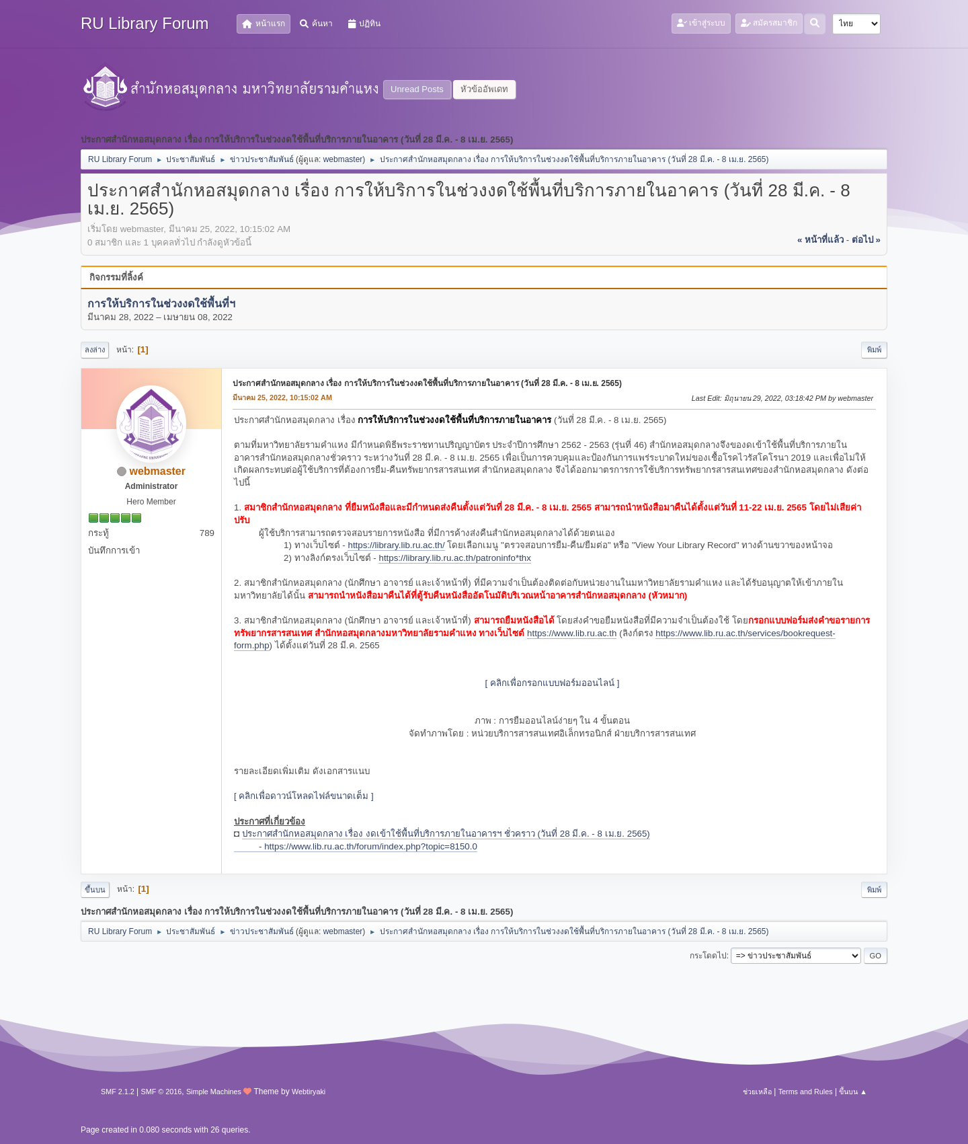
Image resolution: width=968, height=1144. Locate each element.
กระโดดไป (708, 955)
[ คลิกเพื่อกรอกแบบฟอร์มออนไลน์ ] (552, 683)
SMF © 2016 (161, 1092)
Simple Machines (213, 1092)
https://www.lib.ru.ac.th (571, 633)
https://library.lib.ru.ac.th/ (396, 545)
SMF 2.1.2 (117, 1092)
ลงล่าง (95, 350)
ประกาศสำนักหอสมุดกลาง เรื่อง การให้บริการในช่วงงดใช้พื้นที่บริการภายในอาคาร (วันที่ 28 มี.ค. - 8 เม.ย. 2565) (427, 383)
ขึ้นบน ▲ (853, 1092)
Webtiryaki (308, 1092)
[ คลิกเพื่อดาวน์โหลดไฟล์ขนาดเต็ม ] (304, 796)
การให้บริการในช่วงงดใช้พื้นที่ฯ (161, 303)
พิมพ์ (874, 350)
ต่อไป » (866, 240)
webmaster (343, 159)
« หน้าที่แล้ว (820, 240)
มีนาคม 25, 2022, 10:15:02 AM (282, 397)
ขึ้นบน (95, 890)
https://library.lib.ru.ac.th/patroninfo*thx (454, 558)
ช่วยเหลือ (757, 1092)
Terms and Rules (805, 1092)
